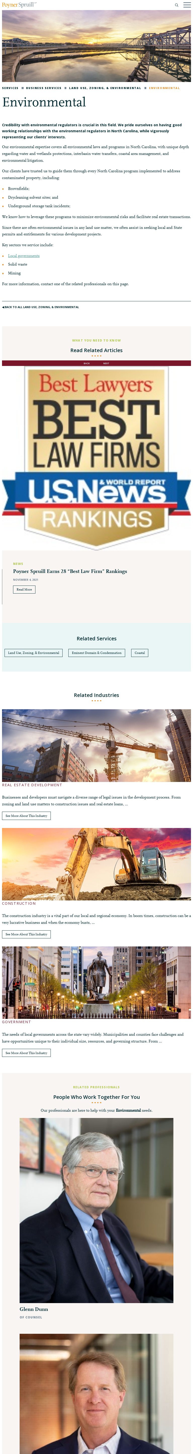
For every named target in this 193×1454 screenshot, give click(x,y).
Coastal (140, 653)
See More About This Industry (26, 816)
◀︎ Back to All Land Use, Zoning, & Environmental (40, 307)
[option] (96, 494)
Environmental (162, 88)
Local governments (24, 256)
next (106, 363)
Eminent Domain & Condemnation (97, 653)
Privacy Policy (16, 1446)
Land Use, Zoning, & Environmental (103, 88)
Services (10, 88)
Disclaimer (38, 1446)
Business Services (41, 88)
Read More (24, 589)
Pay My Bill (58, 1446)
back (87, 363)
